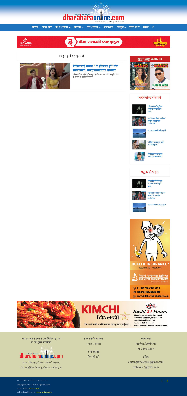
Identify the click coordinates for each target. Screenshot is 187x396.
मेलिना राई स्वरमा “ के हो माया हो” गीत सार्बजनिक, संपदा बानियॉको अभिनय (95, 68)
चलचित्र (77, 27)
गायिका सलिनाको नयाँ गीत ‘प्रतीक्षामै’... (156, 143)
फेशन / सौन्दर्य (61, 27)
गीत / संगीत (92, 27)
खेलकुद (120, 27)
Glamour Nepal (33, 388)
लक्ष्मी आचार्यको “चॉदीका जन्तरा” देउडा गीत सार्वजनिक (156, 121)
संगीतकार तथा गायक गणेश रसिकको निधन (155, 155)
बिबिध (146, 27)
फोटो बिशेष (134, 27)
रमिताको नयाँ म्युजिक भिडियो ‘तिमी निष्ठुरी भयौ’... (155, 109)
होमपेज (35, 27)
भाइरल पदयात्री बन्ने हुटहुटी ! (157, 131)
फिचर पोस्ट (47, 27)
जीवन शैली (108, 27)
